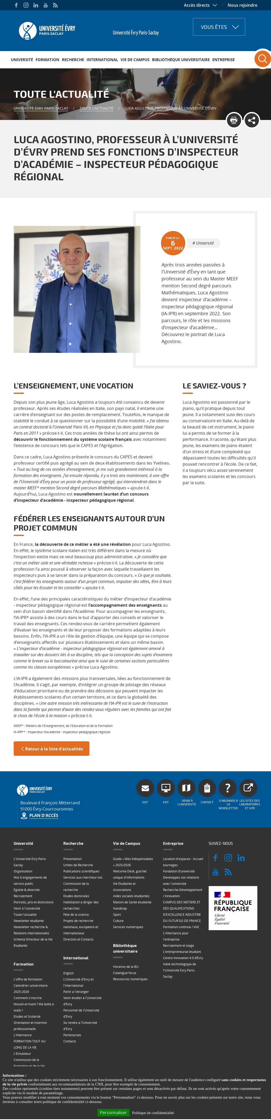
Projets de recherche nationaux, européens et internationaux (80, 927)
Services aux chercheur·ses (83, 877)
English (68, 973)
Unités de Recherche (78, 865)
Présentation (72, 859)
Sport (117, 914)
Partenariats (72, 1035)
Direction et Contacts (78, 939)
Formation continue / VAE (181, 927)
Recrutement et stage (178, 945)
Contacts (69, 1041)
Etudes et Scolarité (27, 1016)
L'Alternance (23, 1035)
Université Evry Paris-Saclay (41, 108)
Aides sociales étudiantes (131, 896)
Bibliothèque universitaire (181, 59)
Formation (47, 59)
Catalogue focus (124, 973)
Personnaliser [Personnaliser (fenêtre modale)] (113, 1112)
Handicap (120, 908)
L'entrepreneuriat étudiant (182, 952)
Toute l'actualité (96, 108)
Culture (118, 921)
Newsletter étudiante (29, 921)
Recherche (73, 59)
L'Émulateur (22, 1053)
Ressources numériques (130, 979)
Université (22, 59)
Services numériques (128, 927)
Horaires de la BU (126, 966)
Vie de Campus (135, 59)
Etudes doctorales (76, 896)
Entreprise (223, 59)
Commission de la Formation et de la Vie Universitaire (29, 1066)
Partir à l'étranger (76, 992)
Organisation (23, 871)
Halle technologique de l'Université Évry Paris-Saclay (179, 970)
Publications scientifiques (81, 871)
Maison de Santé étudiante (132, 902)
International (102, 59)
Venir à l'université (27, 908)
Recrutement (23, 896)
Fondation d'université (179, 871)
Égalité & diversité (27, 890)
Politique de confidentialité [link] (153, 1113)
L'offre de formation (28, 979)
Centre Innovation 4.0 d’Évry (183, 958)
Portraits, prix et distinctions (34, 902)
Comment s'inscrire (28, 998)
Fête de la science (76, 914)
